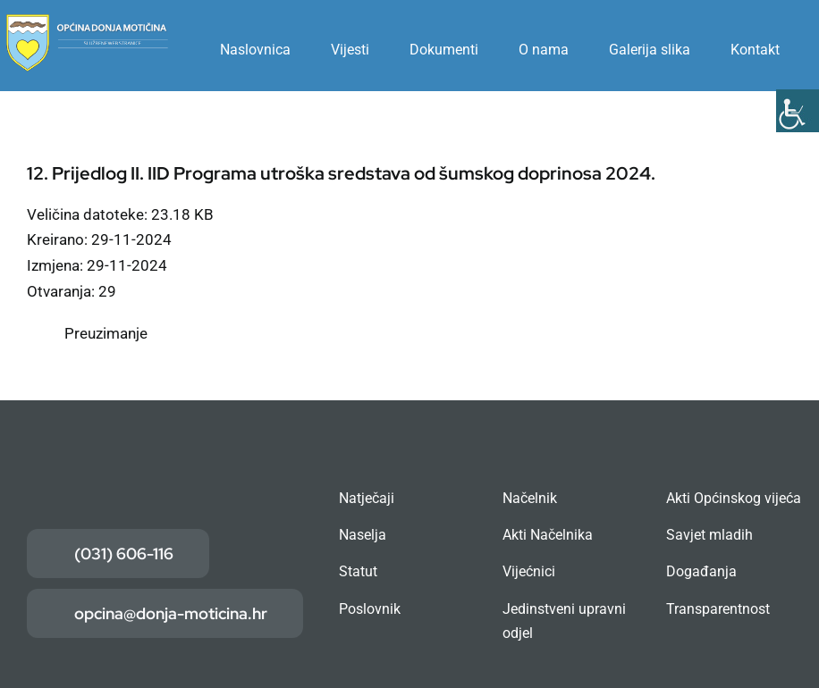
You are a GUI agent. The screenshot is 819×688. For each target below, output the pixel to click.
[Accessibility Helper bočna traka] (797, 110)
